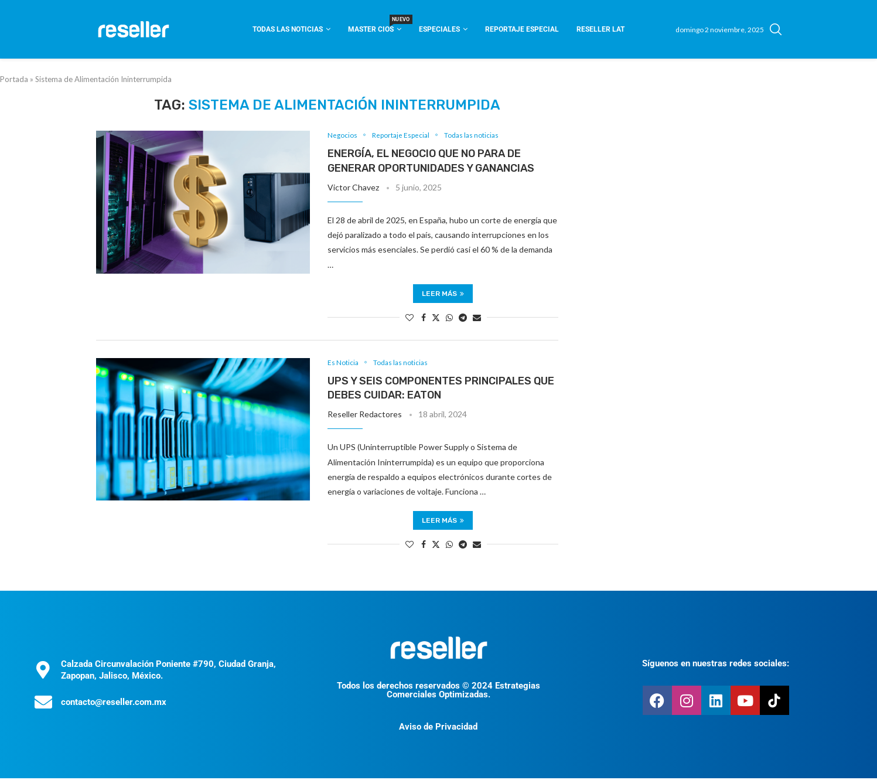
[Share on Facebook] (423, 318)
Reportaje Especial (522, 29)
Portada (14, 79)
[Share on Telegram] (463, 318)
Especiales (439, 29)
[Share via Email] (477, 318)
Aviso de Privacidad (438, 728)
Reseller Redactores (364, 416)
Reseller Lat (600, 29)
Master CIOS (374, 25)
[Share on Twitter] (436, 318)
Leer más (443, 294)
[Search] (776, 29)
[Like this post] (409, 318)
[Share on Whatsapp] (449, 318)
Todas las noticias (287, 29)
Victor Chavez (353, 188)
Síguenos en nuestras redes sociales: (715, 665)
